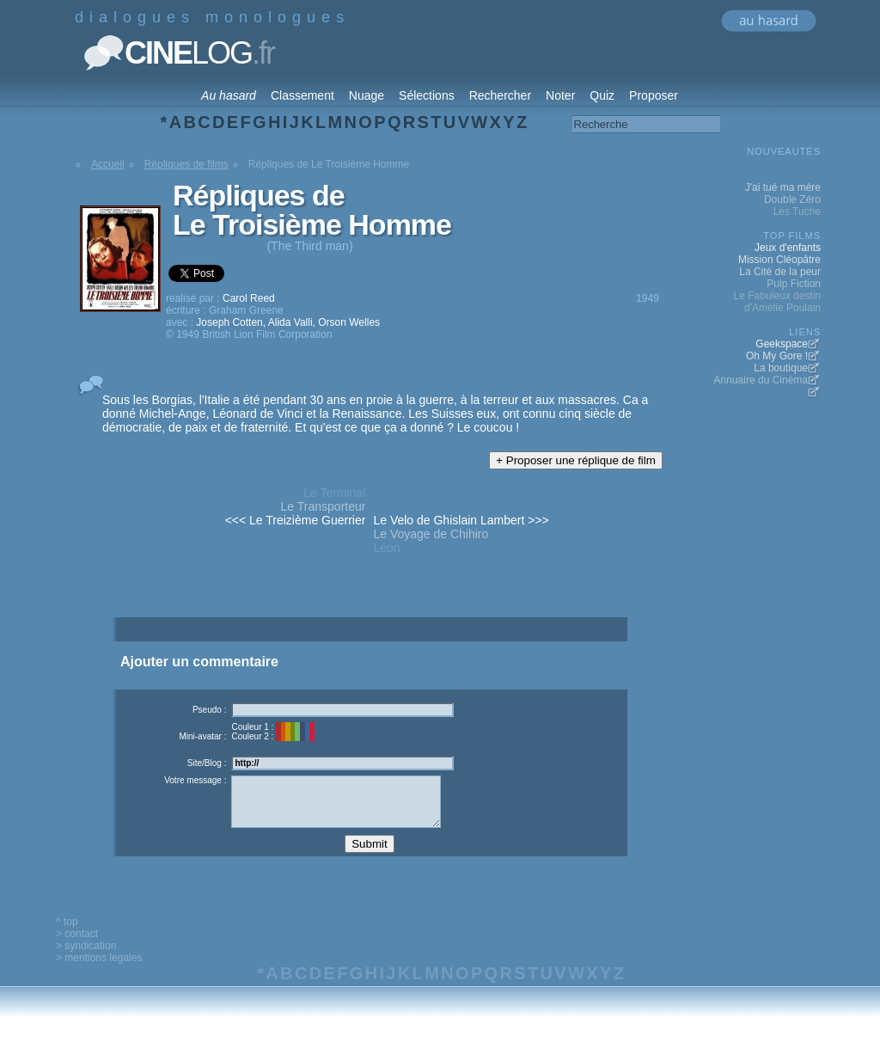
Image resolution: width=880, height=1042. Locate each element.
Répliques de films (186, 164)
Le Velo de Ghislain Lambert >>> (460, 520)
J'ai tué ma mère (783, 187)
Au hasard (228, 95)
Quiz (602, 95)
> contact (77, 947)
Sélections (427, 95)
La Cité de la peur (780, 272)
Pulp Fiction (794, 284)
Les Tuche (797, 211)
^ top (67, 935)
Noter (560, 95)
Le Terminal (334, 493)
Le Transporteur (323, 506)
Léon (386, 548)
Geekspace (781, 344)
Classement (302, 95)
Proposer (653, 95)
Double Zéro (792, 199)
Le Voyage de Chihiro (430, 534)
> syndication (86, 959)
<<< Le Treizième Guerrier (295, 520)
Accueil (108, 164)
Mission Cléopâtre (779, 260)
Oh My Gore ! (777, 356)
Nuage (366, 95)
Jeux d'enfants (788, 248)
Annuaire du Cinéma (761, 380)
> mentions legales (99, 971)
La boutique (781, 368)
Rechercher (500, 95)
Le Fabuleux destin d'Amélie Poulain (777, 302)
